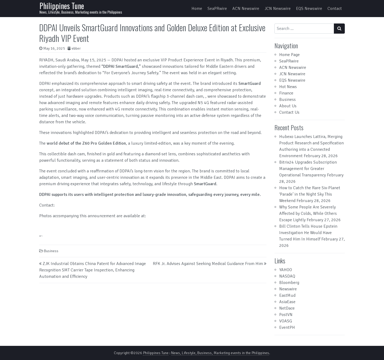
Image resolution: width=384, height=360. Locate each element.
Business (51, 251)
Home (196, 8)
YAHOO (285, 269)
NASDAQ (287, 276)
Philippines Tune (61, 5)
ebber (76, 48)
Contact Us (289, 112)
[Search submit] (339, 28)
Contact (334, 8)
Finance (286, 93)
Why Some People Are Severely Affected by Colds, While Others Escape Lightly (308, 213)
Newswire (288, 289)
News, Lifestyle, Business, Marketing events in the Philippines (220, 353)
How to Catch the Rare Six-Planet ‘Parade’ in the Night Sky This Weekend (309, 194)
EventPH (287, 327)
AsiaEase (287, 301)
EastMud (287, 295)
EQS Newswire (309, 8)
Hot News (288, 86)
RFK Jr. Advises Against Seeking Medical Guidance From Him (208, 263)
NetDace (287, 308)
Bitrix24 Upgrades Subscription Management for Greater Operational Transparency (308, 169)
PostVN (286, 314)
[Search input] (304, 28)
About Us (288, 106)
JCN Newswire (278, 8)
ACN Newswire (245, 8)
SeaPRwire (217, 8)
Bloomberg (289, 282)
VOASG (285, 321)
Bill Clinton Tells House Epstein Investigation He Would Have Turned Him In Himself (308, 233)
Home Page (289, 54)
